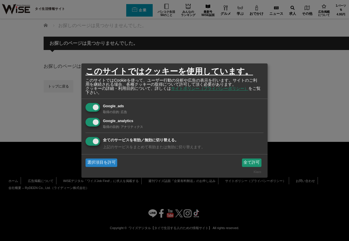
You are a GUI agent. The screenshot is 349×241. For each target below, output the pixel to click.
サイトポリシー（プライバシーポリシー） (209, 88)
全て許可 (251, 162)
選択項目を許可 (101, 162)
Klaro (257, 172)
